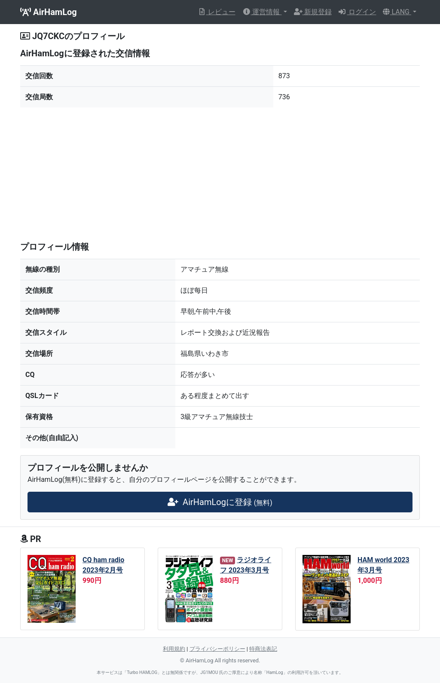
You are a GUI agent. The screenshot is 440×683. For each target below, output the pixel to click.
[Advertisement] (220, 174)
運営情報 (262, 12)
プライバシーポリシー (217, 649)
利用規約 (174, 649)
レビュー (216, 12)
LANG (397, 12)
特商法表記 (263, 649)
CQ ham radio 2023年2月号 (103, 565)
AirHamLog (48, 12)
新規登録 (313, 12)
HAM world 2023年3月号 (383, 565)
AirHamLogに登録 (220, 502)
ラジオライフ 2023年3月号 (245, 565)
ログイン (357, 12)
